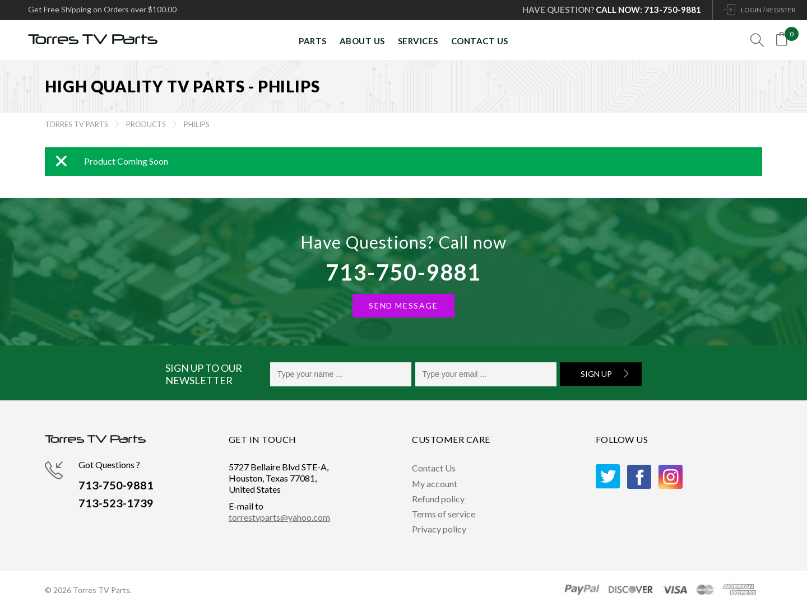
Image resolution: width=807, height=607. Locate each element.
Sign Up (596, 374)
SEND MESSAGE (403, 305)
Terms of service (443, 513)
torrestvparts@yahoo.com (279, 517)
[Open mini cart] (784, 41)
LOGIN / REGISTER (768, 10)
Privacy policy (439, 529)
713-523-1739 (116, 503)
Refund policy (438, 498)
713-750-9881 (403, 272)
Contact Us (434, 468)
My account (435, 483)
